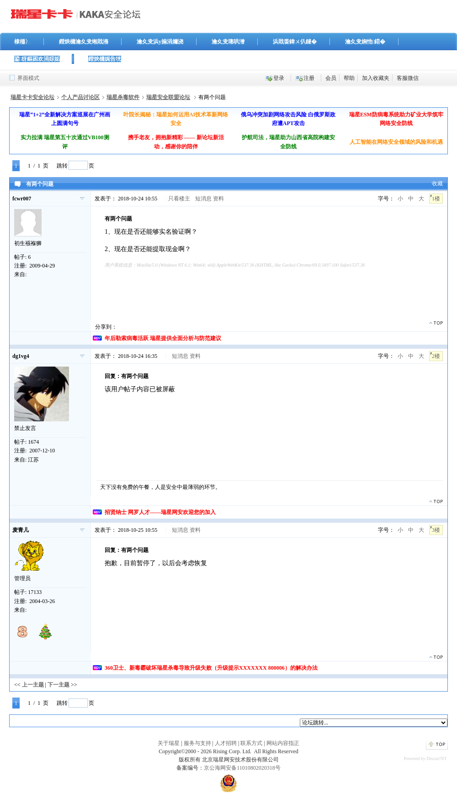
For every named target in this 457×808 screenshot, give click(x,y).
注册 (308, 78)
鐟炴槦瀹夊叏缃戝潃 (83, 41)
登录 (278, 78)
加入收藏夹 (375, 78)
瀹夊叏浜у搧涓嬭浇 (160, 41)
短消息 (203, 198)
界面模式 (28, 78)
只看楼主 (179, 198)
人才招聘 (226, 743)
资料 (218, 198)
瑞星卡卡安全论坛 (32, 97)
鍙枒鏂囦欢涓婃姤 (37, 59)
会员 (330, 78)
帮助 (349, 78)
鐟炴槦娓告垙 (104, 59)
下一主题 (58, 685)
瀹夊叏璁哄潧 (228, 41)
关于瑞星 (169, 743)
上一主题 (33, 685)
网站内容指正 (282, 743)
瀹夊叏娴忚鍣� (365, 41)
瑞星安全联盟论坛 (168, 97)
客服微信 (408, 78)
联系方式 (251, 743)
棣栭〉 (22, 41)
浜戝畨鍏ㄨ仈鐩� (295, 41)
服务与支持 (197, 743)
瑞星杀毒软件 (122, 97)
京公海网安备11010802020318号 (242, 768)
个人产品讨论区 (80, 97)
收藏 (437, 183)
